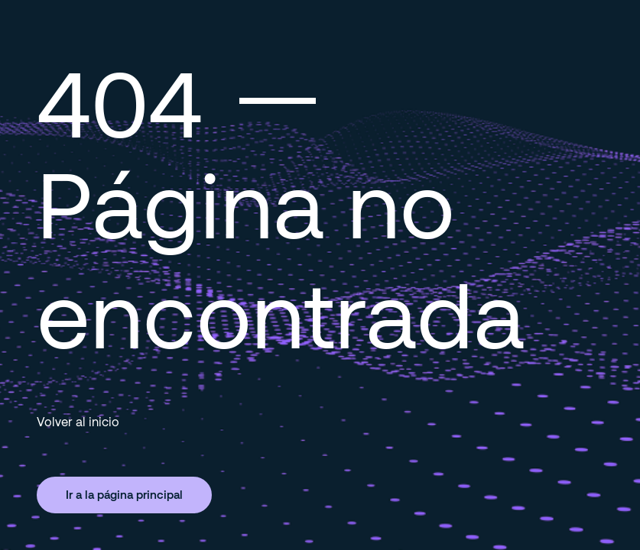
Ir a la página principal (124, 494)
